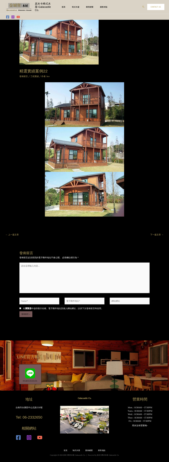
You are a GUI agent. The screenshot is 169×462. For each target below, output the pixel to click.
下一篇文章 (156, 234)
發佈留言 (23, 76)
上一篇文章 (12, 234)
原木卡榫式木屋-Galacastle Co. (43, 7)
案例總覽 (89, 7)
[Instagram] (13, 17)
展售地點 (103, 7)
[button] (143, 7)
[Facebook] (7, 17)
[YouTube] (18, 17)
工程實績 (34, 76)
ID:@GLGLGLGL (30, 374)
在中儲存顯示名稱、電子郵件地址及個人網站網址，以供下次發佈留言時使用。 (63, 308)
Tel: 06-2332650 (29, 417)
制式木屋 (75, 7)
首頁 (63, 7)
